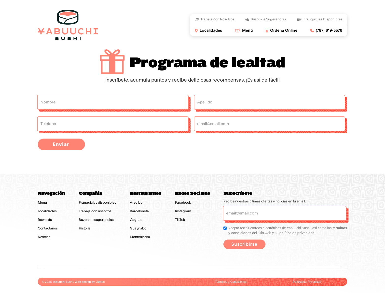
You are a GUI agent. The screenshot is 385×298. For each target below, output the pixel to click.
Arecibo (136, 202)
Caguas (136, 220)
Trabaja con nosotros (95, 211)
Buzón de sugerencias (96, 220)
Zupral (100, 281)
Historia (85, 228)
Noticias (44, 237)
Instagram (183, 211)
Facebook (183, 202)
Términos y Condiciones (231, 282)
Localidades (47, 211)
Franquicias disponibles (97, 202)
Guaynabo (138, 228)
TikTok (180, 220)
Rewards (45, 220)
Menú (42, 202)
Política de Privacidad (307, 282)
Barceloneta (139, 211)
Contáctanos (48, 228)
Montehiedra (140, 237)
